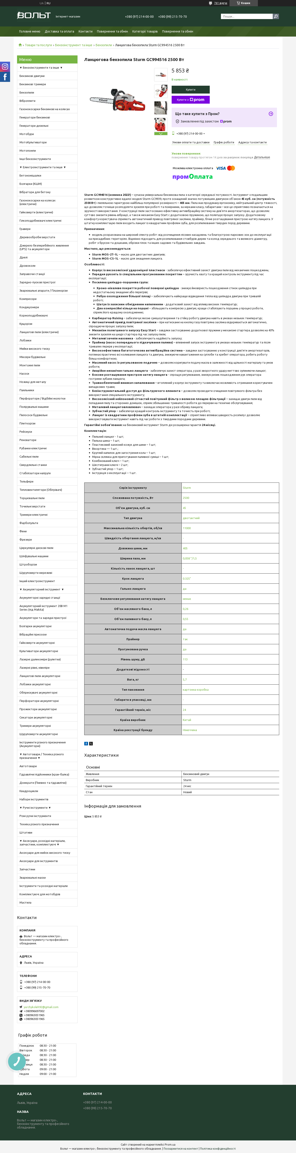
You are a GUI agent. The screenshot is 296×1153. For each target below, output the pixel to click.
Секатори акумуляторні (35, 717)
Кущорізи (25, 323)
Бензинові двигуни (32, 75)
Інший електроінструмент (37, 581)
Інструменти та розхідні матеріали (43, 885)
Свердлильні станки (33, 464)
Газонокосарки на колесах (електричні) (37, 202)
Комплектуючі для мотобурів (39, 894)
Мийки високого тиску (34, 348)
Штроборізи (28, 564)
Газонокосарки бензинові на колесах (44, 109)
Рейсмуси (25, 431)
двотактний (191, 518)
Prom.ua (170, 1144)
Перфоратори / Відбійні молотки (42, 398)
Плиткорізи (27, 423)
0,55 (185, 618)
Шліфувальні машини (33, 556)
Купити (190, 89)
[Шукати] (276, 16)
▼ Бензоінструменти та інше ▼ (41, 67)
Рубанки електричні (33, 448)
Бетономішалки (30, 175)
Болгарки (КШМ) (30, 183)
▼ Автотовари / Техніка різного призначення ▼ (41, 756)
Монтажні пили (29, 365)
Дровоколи (27, 265)
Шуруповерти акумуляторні (38, 734)
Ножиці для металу (32, 381)
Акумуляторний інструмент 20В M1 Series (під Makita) (43, 607)
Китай (187, 719)
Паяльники (26, 390)
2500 (186, 497)
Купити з (190, 100)
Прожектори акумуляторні (38, 709)
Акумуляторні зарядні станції (39, 597)
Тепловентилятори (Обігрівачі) (40, 489)
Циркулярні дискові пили (36, 547)
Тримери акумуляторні (35, 725)
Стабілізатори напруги (35, 473)
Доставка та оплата (59, 31)
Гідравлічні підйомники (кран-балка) (44, 774)
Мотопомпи (27, 150)
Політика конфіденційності (218, 1148)
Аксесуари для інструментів (38, 861)
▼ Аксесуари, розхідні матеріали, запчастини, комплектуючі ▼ (42, 842)
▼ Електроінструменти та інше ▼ (42, 167)
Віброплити (27, 100)
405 (185, 548)
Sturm (187, 487)
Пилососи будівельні (33, 415)
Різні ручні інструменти (35, 815)
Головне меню (29, 31)
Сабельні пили (29, 456)
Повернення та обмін (112, 31)
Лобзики (25, 340)
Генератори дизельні (33, 125)
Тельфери (26, 481)
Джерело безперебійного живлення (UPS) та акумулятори (44, 247)
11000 (187, 528)
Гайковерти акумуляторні (37, 642)
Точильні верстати (32, 506)
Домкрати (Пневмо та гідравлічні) (43, 782)
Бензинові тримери (32, 84)
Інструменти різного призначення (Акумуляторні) (42, 744)
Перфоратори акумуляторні (39, 700)
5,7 (185, 679)
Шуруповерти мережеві (35, 572)
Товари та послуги (38, 45)
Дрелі (23, 257)
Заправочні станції (32, 273)
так (185, 639)
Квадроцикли (28, 791)
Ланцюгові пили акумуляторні (39, 675)
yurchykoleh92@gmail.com (41, 1007)
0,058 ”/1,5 (190, 558)
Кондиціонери (29, 307)
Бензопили (104, 45)
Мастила (25, 902)
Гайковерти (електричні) (36, 212)
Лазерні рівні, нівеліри (34, 667)
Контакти (86, 31)
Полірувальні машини (34, 406)
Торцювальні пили (32, 498)
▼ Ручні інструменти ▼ (35, 807)
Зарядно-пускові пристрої (37, 282)
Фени (23, 531)
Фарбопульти (28, 522)
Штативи (25, 832)
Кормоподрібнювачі (33, 315)
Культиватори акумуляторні (38, 651)
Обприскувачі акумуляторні (38, 692)
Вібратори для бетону (34, 192)
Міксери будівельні (32, 356)
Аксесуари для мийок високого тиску (44, 852)
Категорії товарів (145, 31)
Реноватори (27, 439)
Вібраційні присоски (33, 634)
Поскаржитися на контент (181, 1148)
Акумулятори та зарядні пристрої (43, 617)
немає (187, 598)
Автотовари (28, 766)
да (184, 588)
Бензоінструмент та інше (73, 45)
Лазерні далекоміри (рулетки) (40, 659)
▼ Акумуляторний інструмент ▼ (41, 589)
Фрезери (25, 539)
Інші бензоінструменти (35, 158)
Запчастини (27, 869)
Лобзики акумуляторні (35, 684)
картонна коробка (196, 689)
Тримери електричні (33, 514)
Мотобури (26, 133)
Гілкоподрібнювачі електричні (40, 220)
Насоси (24, 373)
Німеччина (190, 730)
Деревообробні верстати (37, 237)
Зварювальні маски (32, 877)
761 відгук (220, 3)
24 (184, 709)
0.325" (187, 578)
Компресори (28, 298)
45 (184, 507)
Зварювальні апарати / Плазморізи (43, 290)
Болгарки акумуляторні (35, 626)
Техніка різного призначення (39, 824)
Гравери (24, 228)
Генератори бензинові (34, 117)
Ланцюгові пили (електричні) (39, 332)
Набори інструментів (33, 799)
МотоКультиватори (33, 142)
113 (185, 659)
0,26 (185, 608)
